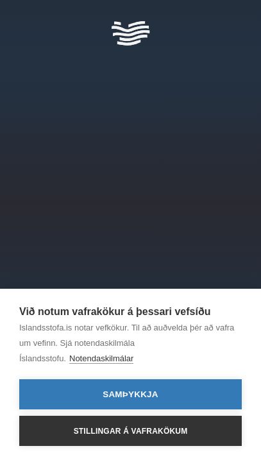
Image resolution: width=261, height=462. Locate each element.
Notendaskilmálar (101, 358)
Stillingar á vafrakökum (131, 431)
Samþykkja (130, 394)
